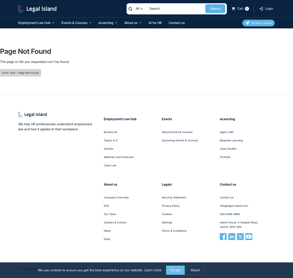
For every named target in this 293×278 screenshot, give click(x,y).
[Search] (175, 8)
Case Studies (228, 148)
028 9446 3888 (230, 214)
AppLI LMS (227, 132)
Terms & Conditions (174, 230)
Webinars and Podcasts (119, 157)
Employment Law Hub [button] (36, 23)
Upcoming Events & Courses (180, 140)
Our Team (110, 214)
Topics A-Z (111, 140)
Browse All (110, 132)
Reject (195, 270)
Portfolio (225, 157)
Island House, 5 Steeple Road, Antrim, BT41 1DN (239, 224)
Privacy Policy (171, 205)
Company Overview (116, 197)
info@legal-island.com (234, 205)
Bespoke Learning (231, 140)
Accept (175, 270)
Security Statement (174, 197)
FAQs (107, 239)
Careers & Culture (115, 222)
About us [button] (133, 23)
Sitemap (167, 222)
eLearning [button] (107, 23)
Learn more (152, 270)
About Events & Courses (177, 132)
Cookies (167, 214)
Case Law (110, 165)
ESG (106, 205)
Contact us (177, 23)
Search (215, 9)
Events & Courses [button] (76, 23)
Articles (108, 148)
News (107, 230)
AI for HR (155, 23)
